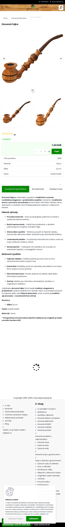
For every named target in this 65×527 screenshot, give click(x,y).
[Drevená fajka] (32, 58)
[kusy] (41, 151)
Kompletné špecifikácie (15, 189)
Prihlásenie (44, 2)
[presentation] (4, 58)
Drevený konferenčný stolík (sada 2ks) (47, 368)
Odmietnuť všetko (15, 519)
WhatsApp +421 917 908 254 (16, 524)
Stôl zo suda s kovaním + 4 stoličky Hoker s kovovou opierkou (15, 370)
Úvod (5, 18)
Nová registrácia (57, 2)
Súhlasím (33, 518)
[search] (61, 7)
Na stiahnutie (38, 189)
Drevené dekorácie (19, 18)
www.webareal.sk (42, 524)
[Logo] (32, 8)
